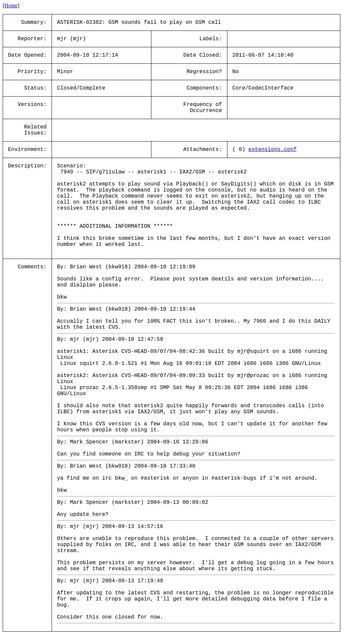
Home (10, 5)
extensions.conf (273, 150)
